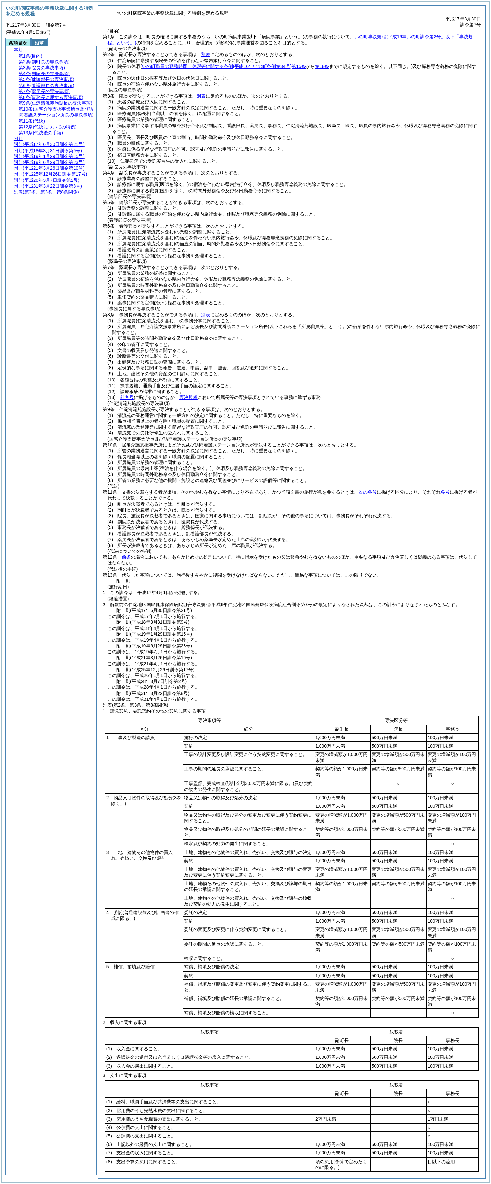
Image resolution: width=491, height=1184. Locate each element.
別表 (205, 54)
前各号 (127, 397)
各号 (445, 492)
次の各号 (368, 492)
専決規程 (188, 397)
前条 (126, 557)
